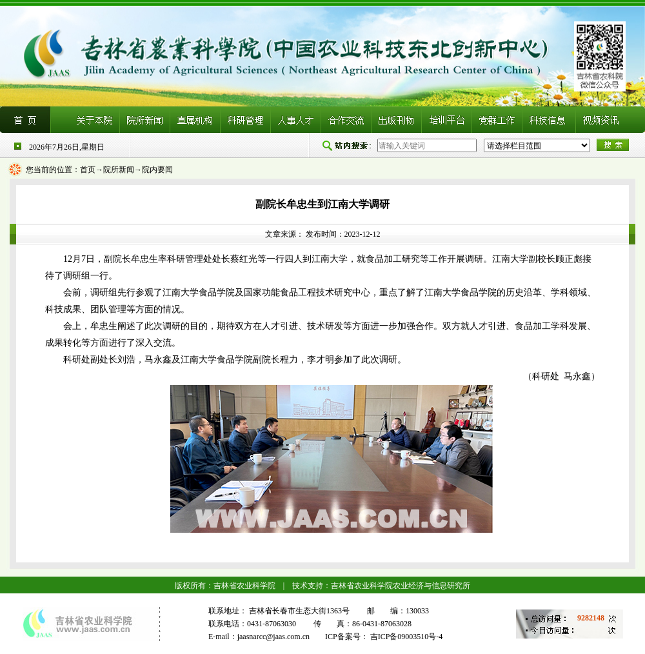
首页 (87, 169)
